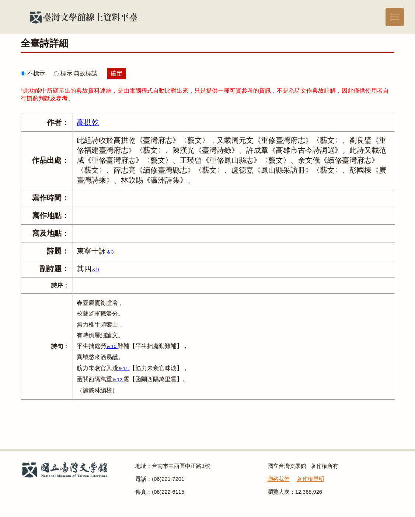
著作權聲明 (310, 479)
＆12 (117, 379)
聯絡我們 (279, 479)
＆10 (112, 346)
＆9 (95, 269)
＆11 (123, 368)
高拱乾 (88, 122)
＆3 (110, 252)
